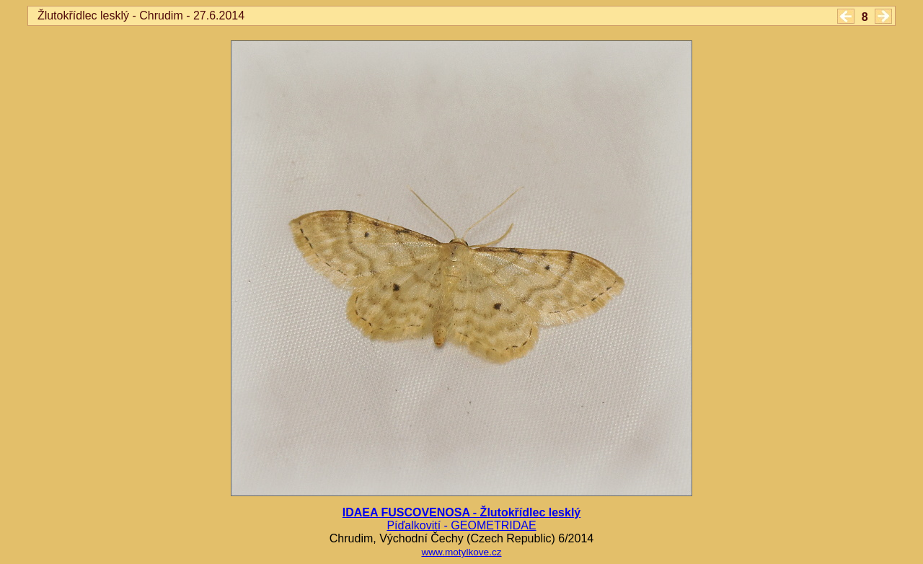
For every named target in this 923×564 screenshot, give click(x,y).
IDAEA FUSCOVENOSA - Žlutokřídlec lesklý (461, 512)
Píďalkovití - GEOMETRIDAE (461, 525)
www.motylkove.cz (461, 552)
